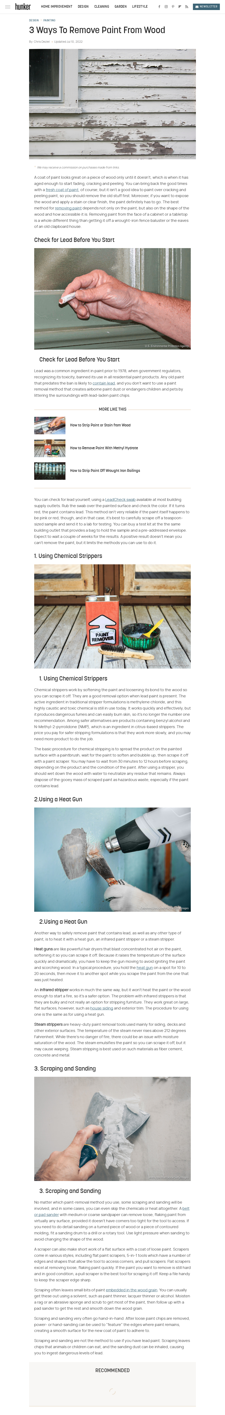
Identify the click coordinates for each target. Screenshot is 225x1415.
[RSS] (186, 7)
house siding (101, 1008)
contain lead (104, 383)
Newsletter (206, 6)
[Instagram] (166, 7)
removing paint (68, 208)
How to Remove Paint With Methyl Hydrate (104, 448)
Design (83, 7)
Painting (49, 20)
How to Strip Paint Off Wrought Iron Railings (105, 471)
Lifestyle (140, 7)
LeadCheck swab (120, 500)
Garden (121, 7)
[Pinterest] (173, 7)
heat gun (145, 968)
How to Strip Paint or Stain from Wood (100, 425)
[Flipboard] (180, 7)
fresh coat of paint (62, 190)
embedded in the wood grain (131, 1290)
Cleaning (101, 7)
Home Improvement (56, 7)
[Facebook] (159, 7)
